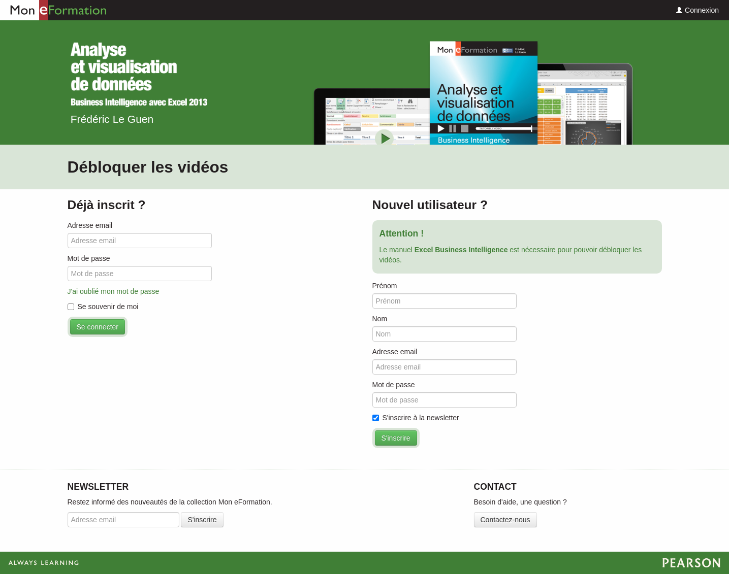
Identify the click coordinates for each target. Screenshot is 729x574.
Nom (380, 319)
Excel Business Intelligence (139, 74)
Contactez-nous (505, 520)
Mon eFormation (53, 10)
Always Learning (364, 563)
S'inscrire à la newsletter (415, 418)
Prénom (384, 286)
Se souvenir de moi (103, 306)
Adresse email (90, 225)
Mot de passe (89, 258)
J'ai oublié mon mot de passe (114, 291)
